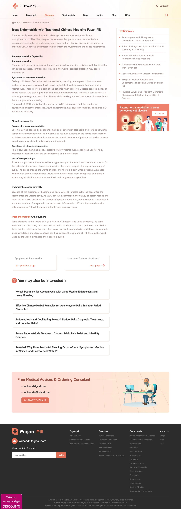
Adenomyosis (105, 451)
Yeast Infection (136, 471)
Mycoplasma (135, 483)
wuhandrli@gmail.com (35, 386)
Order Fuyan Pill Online (79, 439)
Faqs (85, 15)
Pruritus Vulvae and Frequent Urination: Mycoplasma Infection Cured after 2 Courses (142, 95)
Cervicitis (134, 459)
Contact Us (164, 6)
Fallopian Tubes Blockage (141, 439)
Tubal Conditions (106, 435)
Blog (114, 15)
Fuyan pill (31, 15)
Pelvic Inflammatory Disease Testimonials (143, 73)
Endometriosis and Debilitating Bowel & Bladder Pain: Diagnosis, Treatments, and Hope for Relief (60, 321)
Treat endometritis (21, 216)
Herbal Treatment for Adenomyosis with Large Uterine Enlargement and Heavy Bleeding (56, 293)
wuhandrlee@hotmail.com (37, 392)
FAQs (162, 435)
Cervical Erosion (137, 463)
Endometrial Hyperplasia (141, 491)
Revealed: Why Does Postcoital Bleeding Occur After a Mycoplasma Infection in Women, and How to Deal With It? (60, 349)
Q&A (127, 15)
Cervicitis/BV (105, 443)
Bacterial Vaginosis (138, 467)
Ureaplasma (135, 479)
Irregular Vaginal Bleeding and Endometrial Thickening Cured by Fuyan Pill (142, 82)
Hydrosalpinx (135, 443)
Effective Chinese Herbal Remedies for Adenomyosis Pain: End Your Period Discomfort (58, 307)
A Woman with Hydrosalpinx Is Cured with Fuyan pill (141, 66)
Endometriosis (42, 22)
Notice (100, 15)
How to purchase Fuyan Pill (81, 443)
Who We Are (75, 435)
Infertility (134, 447)
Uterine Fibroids (137, 487)
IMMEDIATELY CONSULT (35, 400)
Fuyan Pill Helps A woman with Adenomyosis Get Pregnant (138, 57)
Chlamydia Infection (108, 439)
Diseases (49, 15)
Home (14, 15)
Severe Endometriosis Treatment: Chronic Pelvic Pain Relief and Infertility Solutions (57, 335)
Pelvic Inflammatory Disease (111, 455)
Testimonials (68, 15)
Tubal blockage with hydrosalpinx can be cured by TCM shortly (143, 48)
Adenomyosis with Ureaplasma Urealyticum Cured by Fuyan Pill (138, 39)
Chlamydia (134, 475)
